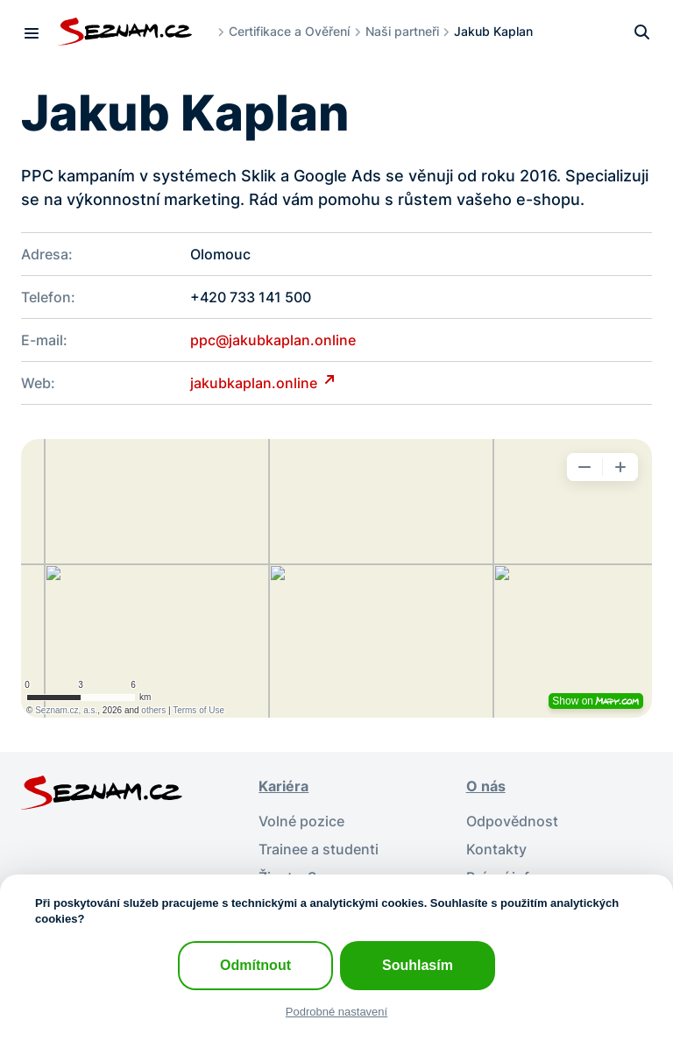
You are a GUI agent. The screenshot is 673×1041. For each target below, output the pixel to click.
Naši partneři (402, 31)
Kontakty (496, 849)
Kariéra (283, 786)
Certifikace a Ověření (289, 31)
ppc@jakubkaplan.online (273, 340)
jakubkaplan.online (255, 383)
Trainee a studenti (319, 849)
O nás (486, 786)
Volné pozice (301, 821)
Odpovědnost (512, 821)
